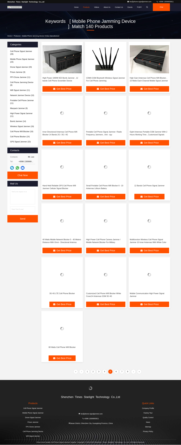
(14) (18, 121)
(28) (21, 52)
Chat (162, 7)
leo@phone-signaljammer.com (139, 2)
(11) (20, 77)
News (148, 422)
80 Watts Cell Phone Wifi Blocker (62, 347)
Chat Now (23, 175)
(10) (22, 95)
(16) (21, 131)
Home (76, 7)
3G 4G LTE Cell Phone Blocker (62, 294)
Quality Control (148, 418)
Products (86, 7)
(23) (22, 60)
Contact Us (119, 7)
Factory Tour (148, 413)
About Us (107, 7)
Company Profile (148, 408)
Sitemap (148, 427)
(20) (21, 67)
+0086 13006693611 (165, 2)
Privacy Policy (148, 432)
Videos (96, 7)
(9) (17, 72)
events (130, 7)
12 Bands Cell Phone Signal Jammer (149, 186)
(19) (22, 126)
